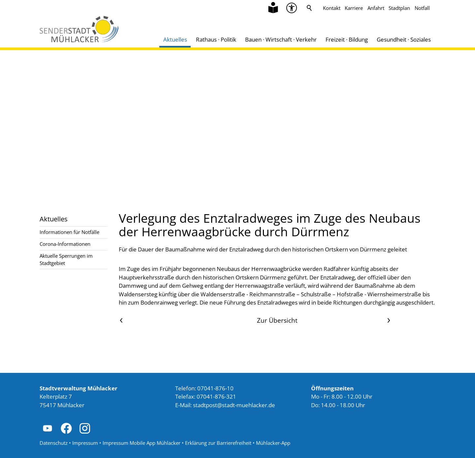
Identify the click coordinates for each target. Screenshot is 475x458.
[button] (47, 428)
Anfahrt (375, 8)
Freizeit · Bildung (347, 39)
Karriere (354, 8)
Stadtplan (399, 8)
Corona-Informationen (65, 244)
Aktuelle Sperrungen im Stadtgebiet (66, 259)
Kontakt (331, 8)
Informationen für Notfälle (69, 232)
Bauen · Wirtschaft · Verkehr (281, 39)
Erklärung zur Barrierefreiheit (218, 443)
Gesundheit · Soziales (404, 39)
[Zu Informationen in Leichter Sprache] (273, 8)
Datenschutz (54, 443)
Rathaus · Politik (216, 39)
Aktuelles (175, 39)
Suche (309, 8)
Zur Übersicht (277, 320)
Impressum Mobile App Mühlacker (141, 443)
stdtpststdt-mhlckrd (234, 405)
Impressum (85, 443)
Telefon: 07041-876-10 (204, 388)
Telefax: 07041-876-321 (205, 396)
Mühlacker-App (273, 443)
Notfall (422, 8)
